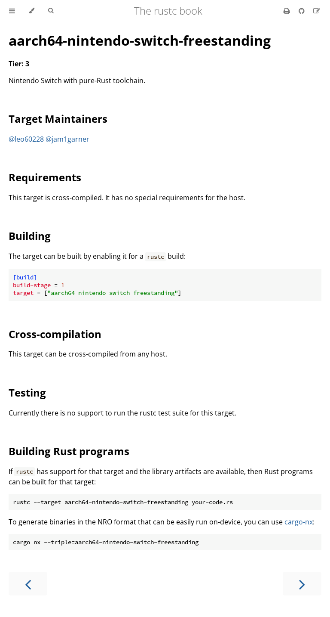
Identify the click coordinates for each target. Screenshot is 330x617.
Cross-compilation (55, 334)
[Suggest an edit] (317, 11)
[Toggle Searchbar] (50, 11)
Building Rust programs (69, 451)
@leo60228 (26, 139)
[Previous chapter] (28, 583)
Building (30, 236)
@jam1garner (67, 139)
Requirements (45, 177)
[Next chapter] (302, 583)
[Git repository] (302, 11)
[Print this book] (287, 11)
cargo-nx (298, 522)
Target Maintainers (58, 119)
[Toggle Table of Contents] (12, 11)
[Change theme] (31, 11)
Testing (27, 392)
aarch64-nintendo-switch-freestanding (140, 40)
